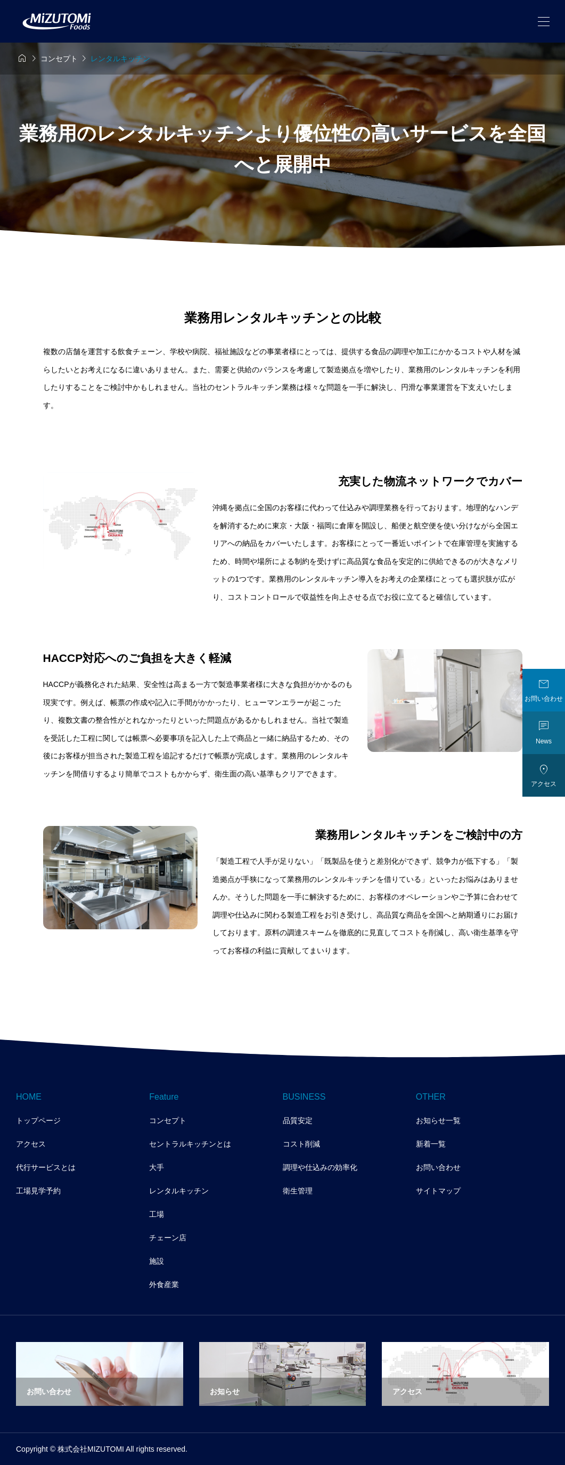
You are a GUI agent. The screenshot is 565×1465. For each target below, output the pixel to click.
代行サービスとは (46, 1167)
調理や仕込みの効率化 (320, 1167)
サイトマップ (438, 1190)
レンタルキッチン (179, 1190)
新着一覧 (431, 1144)
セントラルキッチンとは (190, 1144)
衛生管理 (298, 1190)
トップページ (38, 1120)
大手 (156, 1167)
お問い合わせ (438, 1167)
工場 (156, 1214)
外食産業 (164, 1284)
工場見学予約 (38, 1190)
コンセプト (167, 1120)
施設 (156, 1261)
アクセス (31, 1144)
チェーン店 (167, 1237)
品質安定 (298, 1120)
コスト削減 (301, 1144)
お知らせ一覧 (438, 1120)
